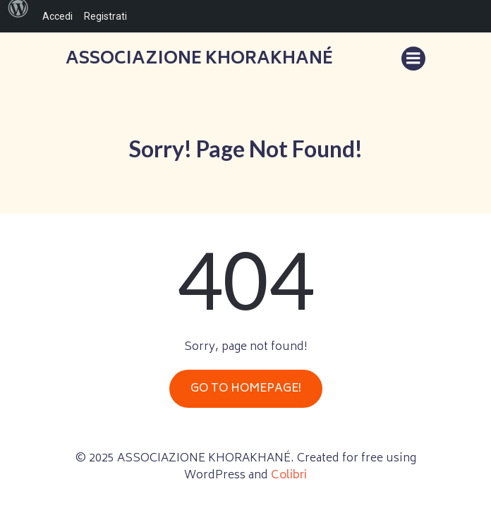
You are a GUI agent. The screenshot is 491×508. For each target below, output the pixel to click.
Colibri (289, 475)
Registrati (105, 16)
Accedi (57, 16)
